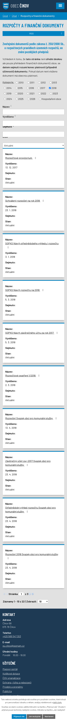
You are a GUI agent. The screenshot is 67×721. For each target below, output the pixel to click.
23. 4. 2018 (11, 474)
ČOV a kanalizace (11, 678)
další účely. (57, 702)
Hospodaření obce (51, 98)
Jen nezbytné (35, 716)
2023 (55, 93)
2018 (54, 88)
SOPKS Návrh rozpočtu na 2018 (25, 290)
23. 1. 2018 (10, 210)
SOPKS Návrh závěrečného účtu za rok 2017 (32, 332)
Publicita (7, 691)
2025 (20, 98)
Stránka (13, 594)
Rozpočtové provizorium (21, 157)
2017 (42, 88)
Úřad (14, 15)
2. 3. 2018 (10, 385)
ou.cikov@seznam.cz (13, 645)
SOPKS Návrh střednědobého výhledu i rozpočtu (32, 245)
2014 (8, 88)
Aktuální (9, 182)
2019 (8, 93)
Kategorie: (8, 82)
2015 (20, 88)
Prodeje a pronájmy (13, 686)
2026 (32, 98)
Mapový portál (10, 669)
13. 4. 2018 (10, 427)
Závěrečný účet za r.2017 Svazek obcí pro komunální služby (28, 462)
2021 (32, 93)
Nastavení (49, 716)
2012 (43, 82)
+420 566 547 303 (12, 636)
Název (6, 106)
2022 (43, 93)
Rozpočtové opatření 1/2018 (23, 375)
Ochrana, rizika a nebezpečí (17, 682)
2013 (54, 82)
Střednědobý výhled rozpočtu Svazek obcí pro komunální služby (30, 509)
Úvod (5, 15)
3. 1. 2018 (10, 256)
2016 (31, 88)
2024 (9, 98)
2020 (20, 93)
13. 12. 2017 (11, 167)
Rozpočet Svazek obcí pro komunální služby (31, 418)
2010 (20, 82)
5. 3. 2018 (10, 299)
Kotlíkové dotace (11, 673)
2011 (32, 82)
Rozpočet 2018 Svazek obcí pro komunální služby (31, 556)
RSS (46, 33)
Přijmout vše (19, 716)
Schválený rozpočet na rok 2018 (25, 200)
